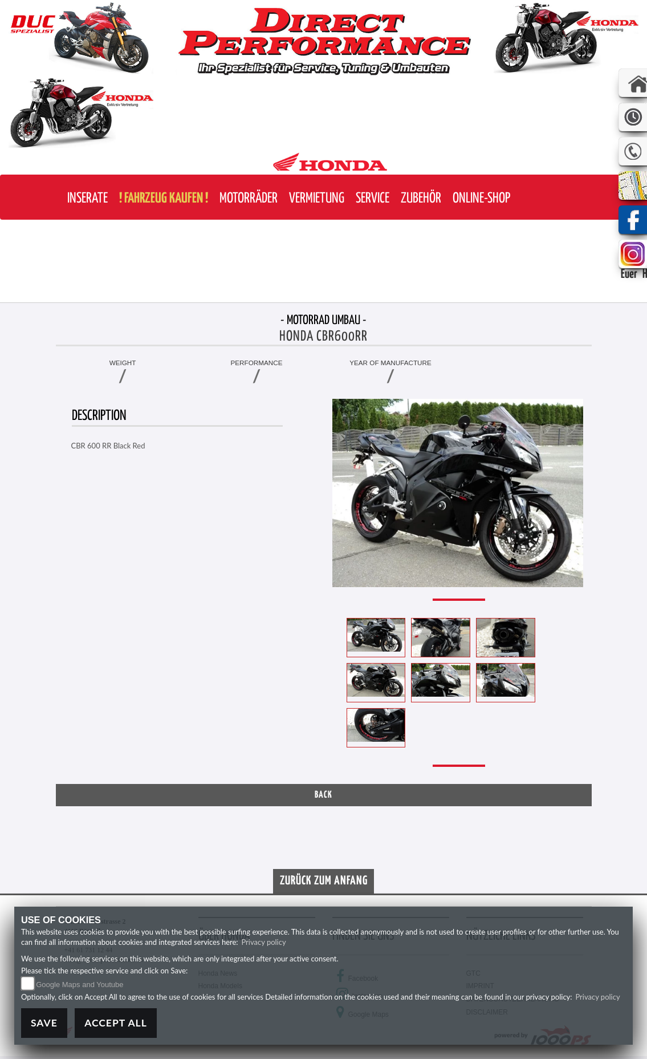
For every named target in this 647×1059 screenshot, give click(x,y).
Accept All (115, 1023)
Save (44, 1023)
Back (323, 795)
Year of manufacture (390, 362)
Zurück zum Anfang (324, 881)
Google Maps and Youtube (79, 984)
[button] (248, 199)
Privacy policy (263, 942)
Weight (122, 362)
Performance (257, 362)
